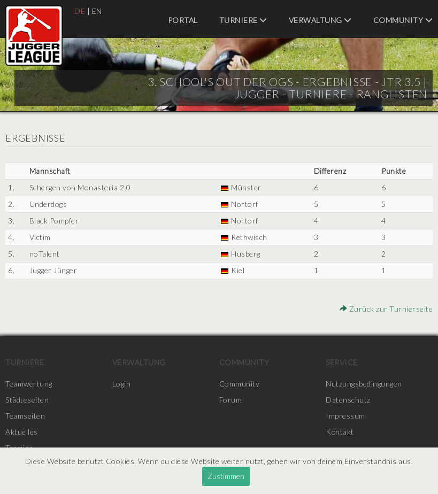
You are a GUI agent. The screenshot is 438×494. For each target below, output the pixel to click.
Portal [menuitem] (183, 20)
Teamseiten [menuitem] (25, 415)
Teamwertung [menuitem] (28, 383)
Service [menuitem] (342, 362)
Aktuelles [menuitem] (21, 431)
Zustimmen (226, 476)
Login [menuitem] (121, 383)
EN (97, 11)
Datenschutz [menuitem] (348, 399)
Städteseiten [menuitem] (27, 399)
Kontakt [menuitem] (340, 431)
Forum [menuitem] (230, 399)
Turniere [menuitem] (243, 20)
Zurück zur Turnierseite (386, 308)
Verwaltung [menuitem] (320, 20)
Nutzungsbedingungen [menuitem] (364, 383)
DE (79, 11)
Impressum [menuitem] (345, 415)
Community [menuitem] (403, 20)
